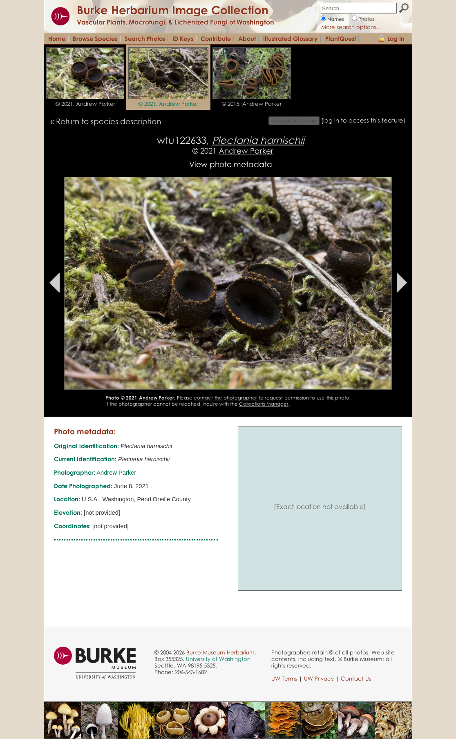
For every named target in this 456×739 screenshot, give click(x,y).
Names (335, 19)
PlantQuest (340, 38)
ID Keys (182, 38)
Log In (396, 38)
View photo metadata (230, 164)
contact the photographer (225, 398)
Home (56, 38)
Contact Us (356, 678)
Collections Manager (263, 404)
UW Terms (284, 678)
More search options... (351, 27)
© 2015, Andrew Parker (252, 103)
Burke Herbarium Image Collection (172, 10)
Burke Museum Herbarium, (221, 652)
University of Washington (218, 659)
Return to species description (108, 121)
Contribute (216, 38)
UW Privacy (319, 678)
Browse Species (95, 38)
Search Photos (145, 38)
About (247, 38)
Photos (366, 19)
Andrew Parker (246, 150)
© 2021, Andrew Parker (85, 103)
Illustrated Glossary (290, 38)
